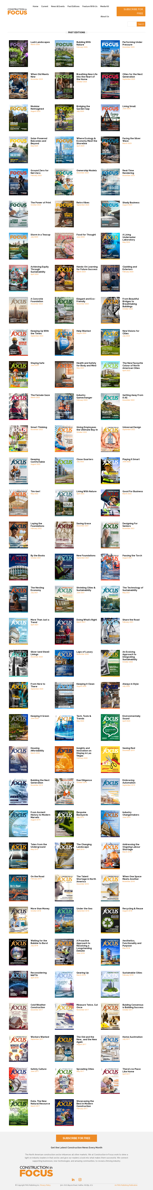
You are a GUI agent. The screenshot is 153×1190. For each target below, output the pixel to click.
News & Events (58, 6)
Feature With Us (89, 6)
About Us (105, 16)
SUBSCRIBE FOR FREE (76, 1138)
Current (44, 6)
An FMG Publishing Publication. (126, 1185)
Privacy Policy (45, 1185)
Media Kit (104, 6)
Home (35, 6)
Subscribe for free (133, 11)
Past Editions (73, 6)
